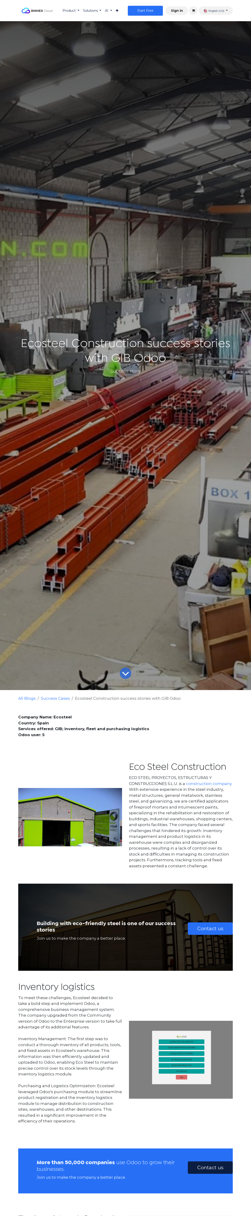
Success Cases (55, 698)
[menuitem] (71, 10)
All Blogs (27, 698)
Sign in (177, 11)
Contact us (210, 928)
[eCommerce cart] (193, 10)
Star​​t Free (145, 11)
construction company (209, 783)
